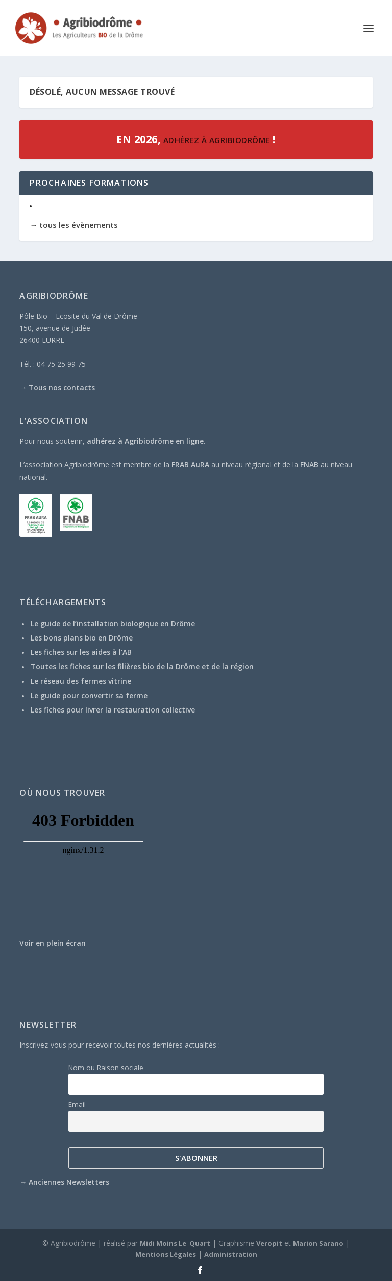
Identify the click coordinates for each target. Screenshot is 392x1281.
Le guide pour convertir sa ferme (89, 695)
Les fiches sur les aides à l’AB (81, 652)
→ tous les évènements (74, 225)
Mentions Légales (165, 1254)
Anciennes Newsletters (69, 1182)
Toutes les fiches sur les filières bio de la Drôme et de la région (142, 666)
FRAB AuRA (190, 464)
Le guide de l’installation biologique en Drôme (113, 623)
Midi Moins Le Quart (175, 1243)
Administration (230, 1254)
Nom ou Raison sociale (105, 1067)
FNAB (309, 464)
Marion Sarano (318, 1243)
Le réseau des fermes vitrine (81, 681)
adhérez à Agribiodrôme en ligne (145, 441)
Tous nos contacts (62, 387)
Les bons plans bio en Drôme (82, 638)
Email (77, 1104)
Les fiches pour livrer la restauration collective (113, 710)
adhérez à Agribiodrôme (215, 140)
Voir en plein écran (52, 943)
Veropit (269, 1243)
